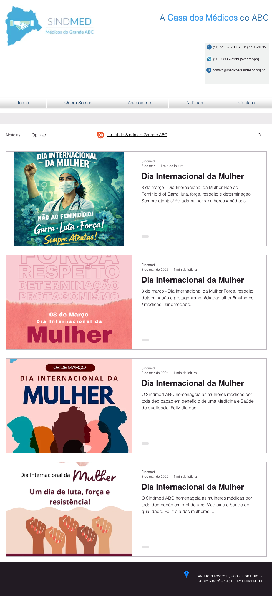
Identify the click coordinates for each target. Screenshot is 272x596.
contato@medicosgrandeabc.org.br (239, 70)
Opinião (39, 135)
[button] (259, 135)
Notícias (13, 135)
